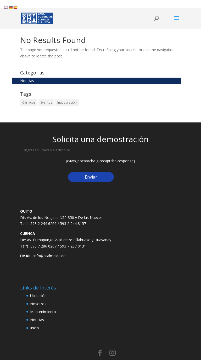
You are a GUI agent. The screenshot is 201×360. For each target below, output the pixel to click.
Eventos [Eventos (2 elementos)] (46, 102)
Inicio (34, 327)
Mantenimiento (43, 311)
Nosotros (38, 303)
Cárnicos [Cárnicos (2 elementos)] (28, 102)
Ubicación (38, 295)
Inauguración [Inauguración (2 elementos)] (67, 102)
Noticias (27, 80)
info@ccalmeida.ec (49, 255)
